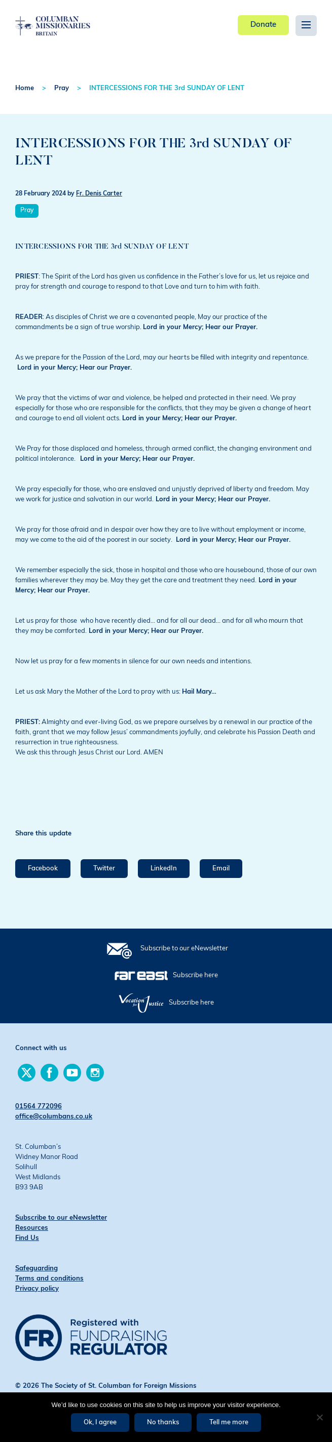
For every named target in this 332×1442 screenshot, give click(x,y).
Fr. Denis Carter (99, 194)
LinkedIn (164, 868)
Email (221, 868)
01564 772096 (38, 1106)
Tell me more (228, 1422)
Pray (61, 88)
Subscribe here (195, 975)
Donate (263, 25)
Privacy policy (37, 1289)
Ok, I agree (100, 1422)
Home (24, 88)
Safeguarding (36, 1268)
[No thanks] (319, 1417)
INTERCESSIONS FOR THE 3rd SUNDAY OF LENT (166, 88)
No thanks (163, 1422)
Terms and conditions (49, 1278)
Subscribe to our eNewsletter (184, 948)
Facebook (43, 868)
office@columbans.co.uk (53, 1116)
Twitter (104, 868)
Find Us (27, 1238)
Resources (31, 1228)
